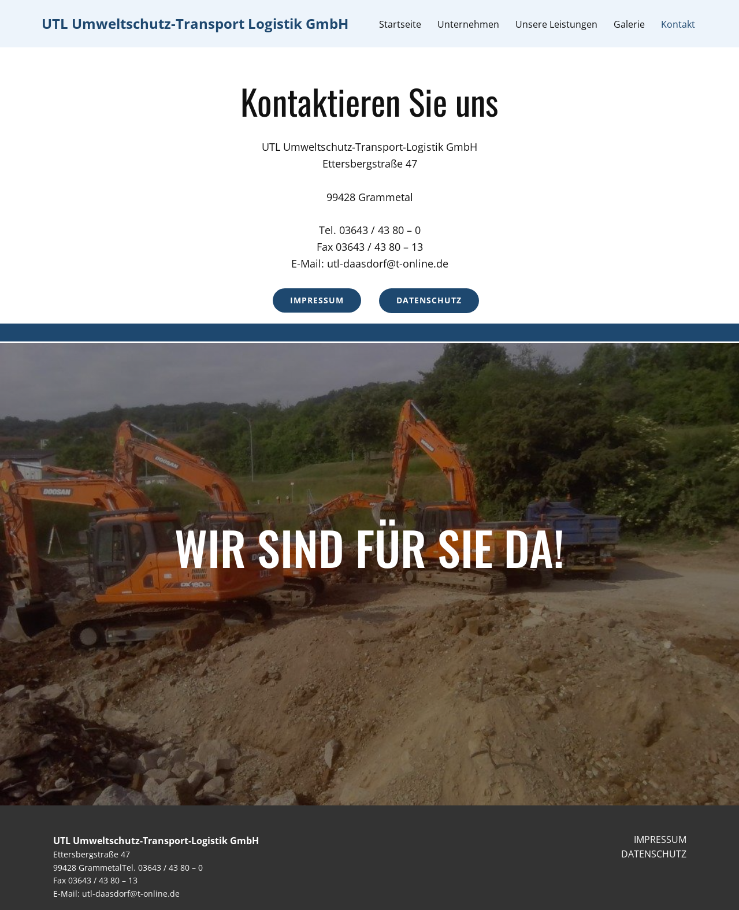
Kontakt (678, 24)
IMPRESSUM (660, 839)
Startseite (400, 24)
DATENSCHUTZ (653, 854)
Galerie (629, 24)
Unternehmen (468, 24)
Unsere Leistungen (556, 24)
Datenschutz (429, 300)
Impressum (317, 300)
